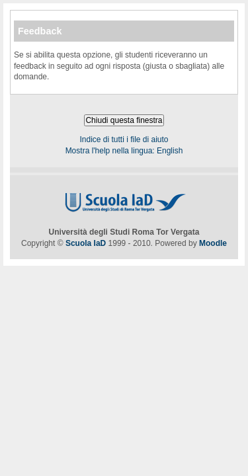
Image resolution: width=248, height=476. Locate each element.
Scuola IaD (85, 243)
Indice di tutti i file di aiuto (123, 139)
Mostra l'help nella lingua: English (124, 150)
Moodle (213, 243)
